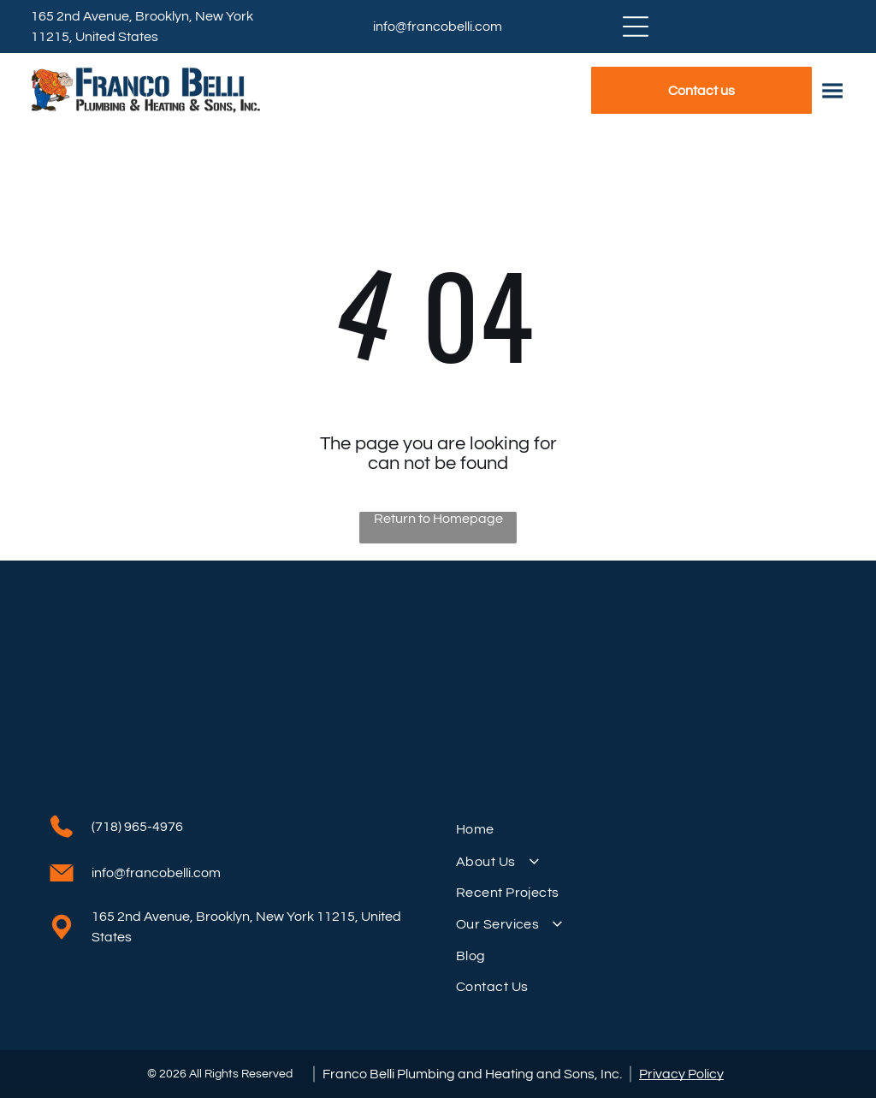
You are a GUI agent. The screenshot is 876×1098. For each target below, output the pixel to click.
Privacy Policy (681, 1074)
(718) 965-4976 (137, 827)
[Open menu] (635, 26)
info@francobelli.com (437, 26)
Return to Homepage (438, 518)
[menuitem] (641, 829)
